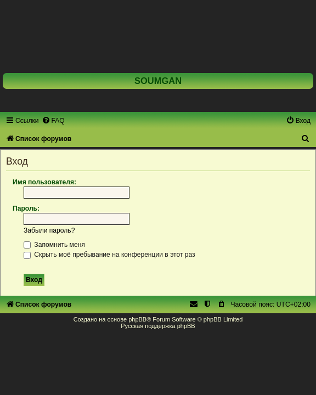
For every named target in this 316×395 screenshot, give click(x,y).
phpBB (137, 319)
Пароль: (26, 208)
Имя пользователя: (44, 182)
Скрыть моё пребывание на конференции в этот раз (109, 254)
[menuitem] (53, 121)
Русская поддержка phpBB (158, 326)
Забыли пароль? (49, 230)
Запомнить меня (54, 245)
